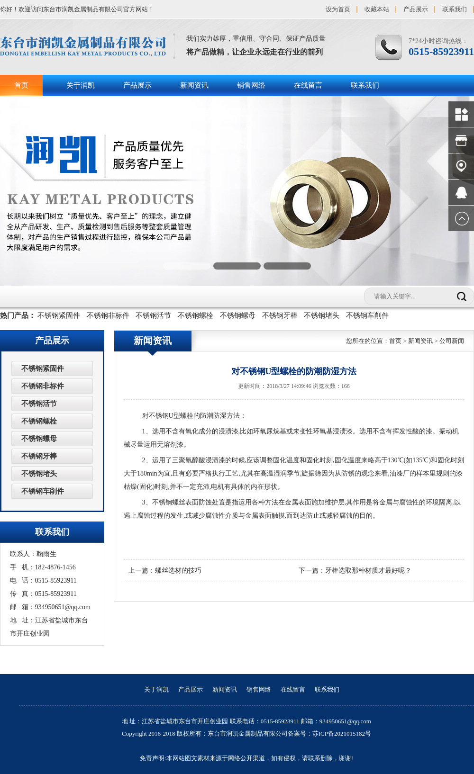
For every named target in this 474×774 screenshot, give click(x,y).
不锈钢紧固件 (58, 315)
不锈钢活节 (153, 315)
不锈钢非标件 (108, 315)
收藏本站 (377, 9)
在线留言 (308, 85)
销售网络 (251, 85)
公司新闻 (451, 340)
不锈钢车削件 (367, 315)
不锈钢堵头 (321, 315)
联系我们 (454, 9)
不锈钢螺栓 (195, 315)
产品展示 (415, 9)
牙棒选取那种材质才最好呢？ (368, 570)
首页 (21, 85)
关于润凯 (80, 85)
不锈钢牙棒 (280, 315)
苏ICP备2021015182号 (341, 733)
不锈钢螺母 (237, 315)
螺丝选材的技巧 (178, 570)
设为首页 (338, 9)
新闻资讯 (194, 85)
